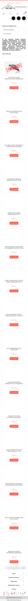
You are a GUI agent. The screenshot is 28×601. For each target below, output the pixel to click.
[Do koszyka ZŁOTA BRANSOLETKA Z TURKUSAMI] (14, 358)
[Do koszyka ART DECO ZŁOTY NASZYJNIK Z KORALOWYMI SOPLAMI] (14, 155)
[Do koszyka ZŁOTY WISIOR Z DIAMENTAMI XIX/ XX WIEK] (14, 528)
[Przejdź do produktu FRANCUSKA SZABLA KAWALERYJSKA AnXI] (14, 204)
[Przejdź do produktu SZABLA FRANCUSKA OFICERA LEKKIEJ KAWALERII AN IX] (14, 271)
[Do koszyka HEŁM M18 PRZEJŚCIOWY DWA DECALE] (14, 121)
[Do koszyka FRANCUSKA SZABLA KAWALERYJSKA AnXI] (14, 223)
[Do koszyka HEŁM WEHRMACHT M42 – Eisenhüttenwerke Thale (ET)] (14, 324)
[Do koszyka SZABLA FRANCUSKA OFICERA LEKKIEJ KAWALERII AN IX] (14, 290)
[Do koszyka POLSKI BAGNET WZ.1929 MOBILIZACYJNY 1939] (14, 460)
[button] (3, 14)
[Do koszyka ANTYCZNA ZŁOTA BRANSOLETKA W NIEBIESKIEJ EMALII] (14, 87)
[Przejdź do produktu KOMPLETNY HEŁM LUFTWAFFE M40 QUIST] (14, 407)
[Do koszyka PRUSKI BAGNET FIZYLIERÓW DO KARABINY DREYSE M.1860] (14, 257)
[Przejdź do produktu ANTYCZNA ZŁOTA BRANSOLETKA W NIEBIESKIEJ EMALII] (14, 67)
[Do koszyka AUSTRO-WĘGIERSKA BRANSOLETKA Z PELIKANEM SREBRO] (14, 392)
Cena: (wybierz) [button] (7, 33)
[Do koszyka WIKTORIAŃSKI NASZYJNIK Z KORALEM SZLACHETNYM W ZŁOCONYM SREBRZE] (14, 494)
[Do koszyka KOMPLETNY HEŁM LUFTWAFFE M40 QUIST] (14, 426)
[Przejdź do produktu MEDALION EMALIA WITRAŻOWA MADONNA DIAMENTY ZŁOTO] (14, 542)
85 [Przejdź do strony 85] (24, 568)
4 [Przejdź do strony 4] (14, 568)
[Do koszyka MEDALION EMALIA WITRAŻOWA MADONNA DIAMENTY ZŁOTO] (14, 561)
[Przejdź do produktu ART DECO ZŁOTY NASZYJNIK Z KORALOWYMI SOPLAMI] (14, 136)
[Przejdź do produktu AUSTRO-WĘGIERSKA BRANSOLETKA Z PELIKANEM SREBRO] (14, 373)
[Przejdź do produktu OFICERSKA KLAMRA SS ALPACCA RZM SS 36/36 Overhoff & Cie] (14, 170)
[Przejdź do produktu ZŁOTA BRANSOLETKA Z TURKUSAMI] (14, 339)
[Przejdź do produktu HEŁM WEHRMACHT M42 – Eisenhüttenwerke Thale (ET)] (14, 305)
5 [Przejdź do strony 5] (17, 568)
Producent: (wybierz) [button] (8, 29)
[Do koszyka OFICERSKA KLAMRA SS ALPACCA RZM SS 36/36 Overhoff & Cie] (14, 189)
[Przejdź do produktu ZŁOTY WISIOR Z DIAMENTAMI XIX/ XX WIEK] (14, 508)
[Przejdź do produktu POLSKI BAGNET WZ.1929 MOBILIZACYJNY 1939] (14, 440)
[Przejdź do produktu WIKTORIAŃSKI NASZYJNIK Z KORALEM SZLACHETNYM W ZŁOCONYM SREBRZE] (14, 474)
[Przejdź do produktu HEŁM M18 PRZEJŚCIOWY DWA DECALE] (14, 102)
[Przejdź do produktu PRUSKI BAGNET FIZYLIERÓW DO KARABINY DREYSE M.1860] (14, 237)
